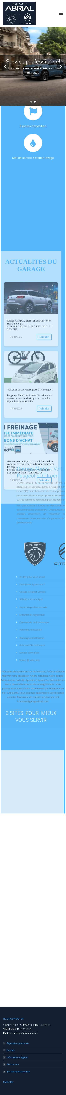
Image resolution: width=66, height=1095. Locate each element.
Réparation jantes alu (18, 1043)
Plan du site (13, 1064)
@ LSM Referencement (18, 1071)
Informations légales (17, 1057)
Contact (11, 1050)
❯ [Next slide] (61, 66)
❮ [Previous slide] (5, 66)
